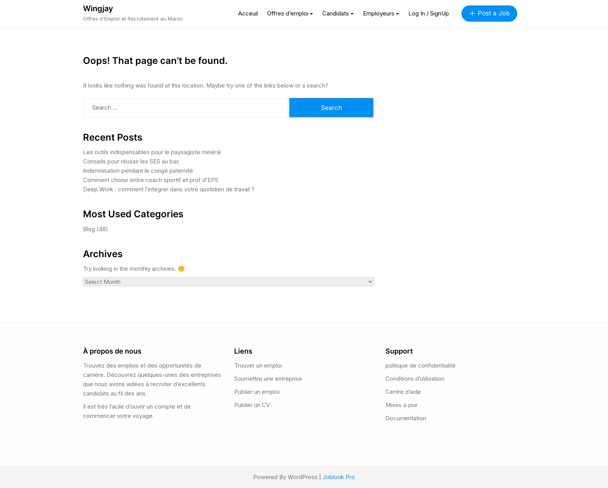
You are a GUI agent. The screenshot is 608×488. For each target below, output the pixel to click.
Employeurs (378, 13)
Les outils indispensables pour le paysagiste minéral (152, 152)
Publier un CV (252, 405)
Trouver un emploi (258, 365)
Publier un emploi (257, 391)
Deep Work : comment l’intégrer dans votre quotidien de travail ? (168, 189)
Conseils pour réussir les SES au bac (131, 161)
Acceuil (248, 13)
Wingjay (98, 8)
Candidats (335, 13)
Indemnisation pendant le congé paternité (138, 170)
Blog (89, 229)
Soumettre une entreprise (268, 378)
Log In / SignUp (428, 13)
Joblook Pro (339, 477)
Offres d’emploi (287, 13)
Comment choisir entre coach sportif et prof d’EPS (150, 180)
